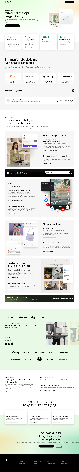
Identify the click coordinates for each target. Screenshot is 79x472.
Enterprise (34, 1)
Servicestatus (64, 467)
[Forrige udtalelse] (6, 343)
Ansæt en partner (64, 465)
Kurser (48, 467)
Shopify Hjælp (64, 461)
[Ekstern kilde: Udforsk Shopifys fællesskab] (12, 422)
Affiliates (34, 470)
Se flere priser (9, 391)
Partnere (34, 467)
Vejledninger (49, 465)
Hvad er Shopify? (22, 461)
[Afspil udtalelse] (9, 343)
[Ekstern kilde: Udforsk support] (34, 422)
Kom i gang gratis (69, 1)
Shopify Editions (22, 463)
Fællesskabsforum (64, 463)
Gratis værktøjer (50, 470)
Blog (48, 461)
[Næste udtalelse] (12, 343)
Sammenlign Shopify (51, 463)
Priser (30, 1)
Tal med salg (59, 446)
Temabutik (35, 463)
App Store (35, 465)
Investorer (21, 465)
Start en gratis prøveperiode (12, 25)
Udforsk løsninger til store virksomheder (62, 298)
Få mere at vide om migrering (64, 100)
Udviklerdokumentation (37, 461)
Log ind (61, 1)
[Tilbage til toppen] (6, 460)
